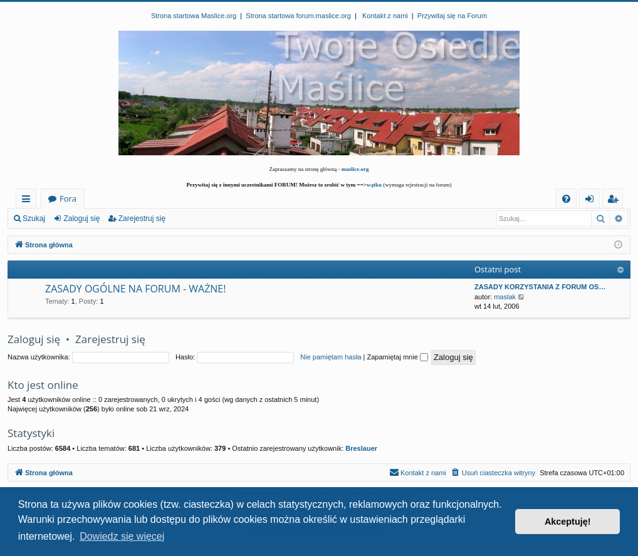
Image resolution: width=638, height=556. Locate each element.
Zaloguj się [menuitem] (592, 201)
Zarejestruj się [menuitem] (616, 201)
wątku (374, 185)
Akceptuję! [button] (568, 522)
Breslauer (361, 448)
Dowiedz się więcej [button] (122, 536)
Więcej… (28, 201)
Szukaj (34, 218)
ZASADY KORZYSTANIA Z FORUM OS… (539, 287)
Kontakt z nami (385, 15)
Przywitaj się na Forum (452, 15)
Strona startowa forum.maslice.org (298, 15)
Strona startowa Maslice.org (193, 15)
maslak (505, 297)
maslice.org (355, 169)
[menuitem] (566, 199)
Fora (68, 198)
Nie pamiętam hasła (330, 357)
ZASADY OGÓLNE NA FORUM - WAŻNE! (135, 289)
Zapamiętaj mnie (397, 357)
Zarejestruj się (141, 218)
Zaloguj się (81, 218)
